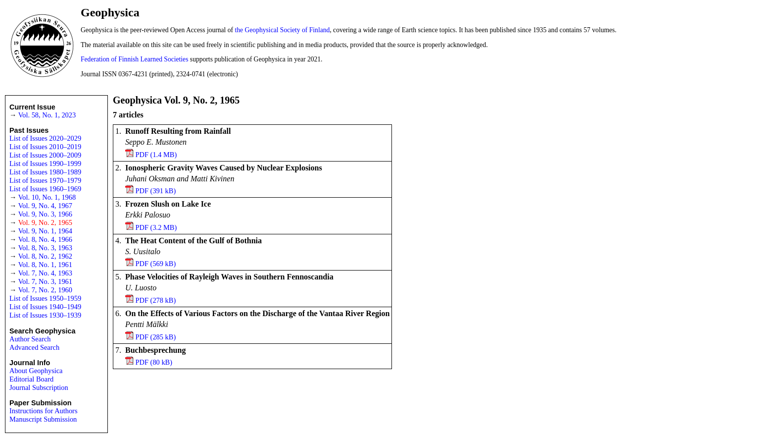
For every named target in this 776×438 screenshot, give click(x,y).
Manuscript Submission (43, 419)
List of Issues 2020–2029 (45, 138)
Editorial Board (31, 379)
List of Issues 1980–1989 (45, 172)
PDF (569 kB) (156, 264)
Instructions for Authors (43, 411)
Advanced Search (34, 347)
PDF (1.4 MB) (156, 155)
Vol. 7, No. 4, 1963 (45, 273)
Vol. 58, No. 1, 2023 (47, 115)
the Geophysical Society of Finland (282, 30)
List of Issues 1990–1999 (45, 163)
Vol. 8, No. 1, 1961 (45, 265)
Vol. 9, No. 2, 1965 (45, 222)
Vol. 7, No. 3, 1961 (45, 281)
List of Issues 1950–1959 (45, 298)
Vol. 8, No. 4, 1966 (45, 239)
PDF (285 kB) (156, 337)
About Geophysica (36, 371)
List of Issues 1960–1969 (45, 189)
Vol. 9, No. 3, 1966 (45, 214)
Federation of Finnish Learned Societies (134, 59)
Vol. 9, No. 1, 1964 (45, 231)
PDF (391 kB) (156, 191)
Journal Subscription (38, 387)
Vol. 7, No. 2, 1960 (45, 290)
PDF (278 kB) (156, 300)
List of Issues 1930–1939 (45, 315)
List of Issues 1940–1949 (45, 307)
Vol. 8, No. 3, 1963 (45, 248)
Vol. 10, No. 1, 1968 (47, 197)
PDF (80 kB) (154, 362)
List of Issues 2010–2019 (45, 147)
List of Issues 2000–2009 (45, 155)
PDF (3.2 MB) (156, 227)
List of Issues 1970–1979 (45, 180)
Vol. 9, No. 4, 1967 (45, 206)
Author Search (30, 339)
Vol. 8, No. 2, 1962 (45, 256)
